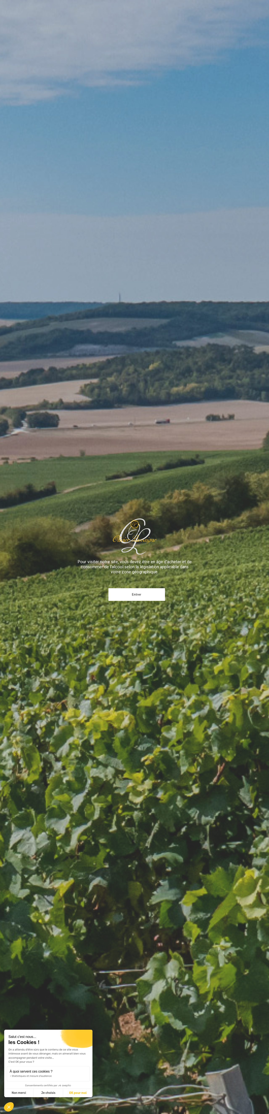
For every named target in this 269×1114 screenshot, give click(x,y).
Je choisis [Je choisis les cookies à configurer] (48, 1093)
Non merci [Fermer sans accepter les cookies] (19, 1093)
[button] (9, 1107)
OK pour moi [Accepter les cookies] (78, 1093)
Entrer (136, 594)
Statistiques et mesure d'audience (32, 1075)
